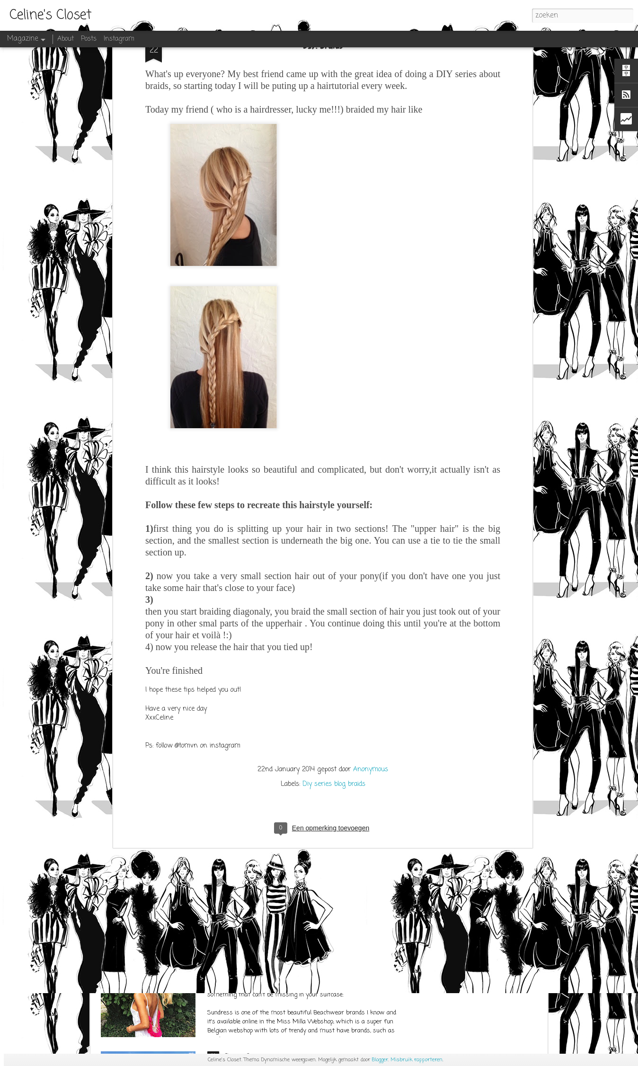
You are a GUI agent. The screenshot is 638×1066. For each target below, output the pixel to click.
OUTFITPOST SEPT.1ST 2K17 (260, 839)
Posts (89, 39)
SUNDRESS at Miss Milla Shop (266, 947)
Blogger (380, 1060)
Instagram (119, 39)
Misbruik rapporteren (416, 1060)
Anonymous (370, 650)
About (65, 39)
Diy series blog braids (333, 665)
